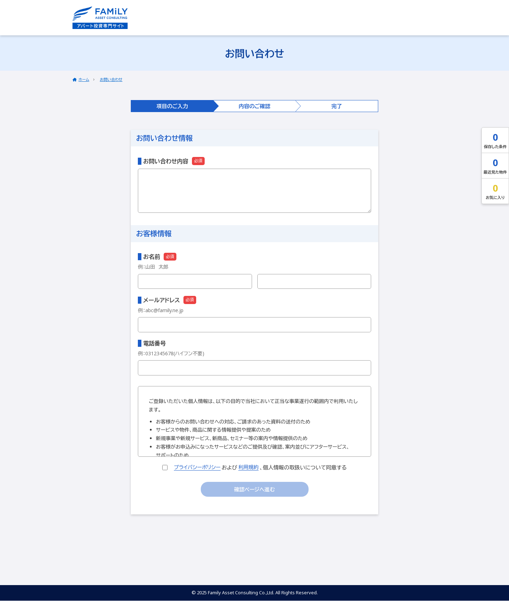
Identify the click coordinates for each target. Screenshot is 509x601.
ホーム (83, 79)
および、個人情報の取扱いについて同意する (255, 467)
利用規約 (249, 467)
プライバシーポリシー (196, 467)
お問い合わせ (111, 79)
